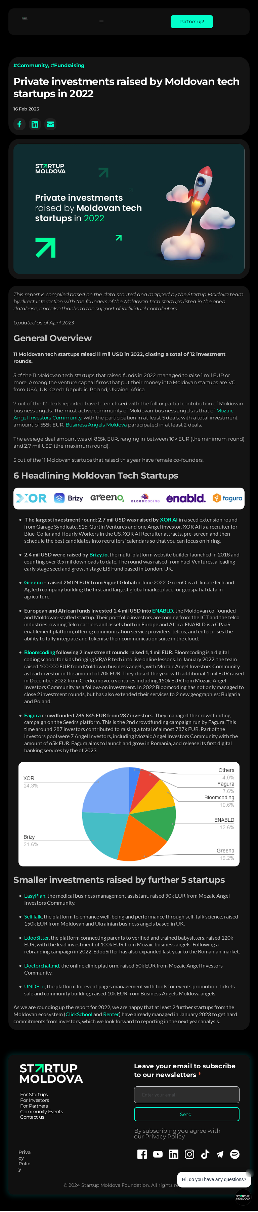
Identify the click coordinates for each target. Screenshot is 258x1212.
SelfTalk (33, 916)
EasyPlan (34, 895)
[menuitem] (33, 1094)
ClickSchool (79, 1014)
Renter (111, 1014)
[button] (104, 21)
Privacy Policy (24, 1161)
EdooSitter (36, 937)
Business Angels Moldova (96, 424)
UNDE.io (34, 986)
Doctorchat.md (41, 965)
